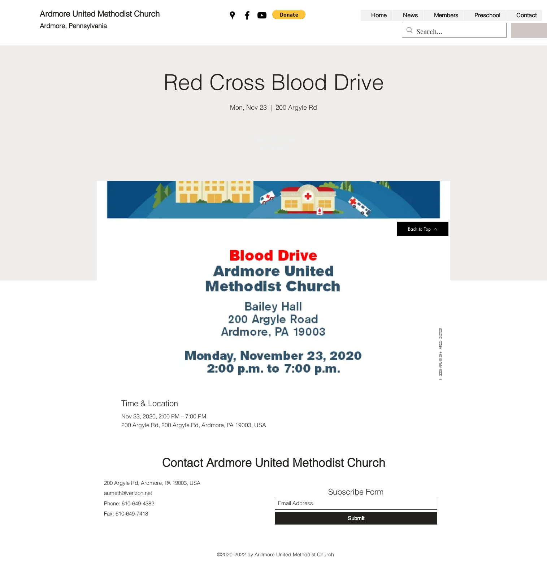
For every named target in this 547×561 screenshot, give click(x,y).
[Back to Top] (422, 229)
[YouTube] (262, 15)
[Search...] (454, 31)
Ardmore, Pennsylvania (73, 26)
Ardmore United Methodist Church (101, 14)
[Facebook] (247, 15)
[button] (288, 14)
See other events (273, 147)
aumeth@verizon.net (128, 493)
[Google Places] (232, 15)
